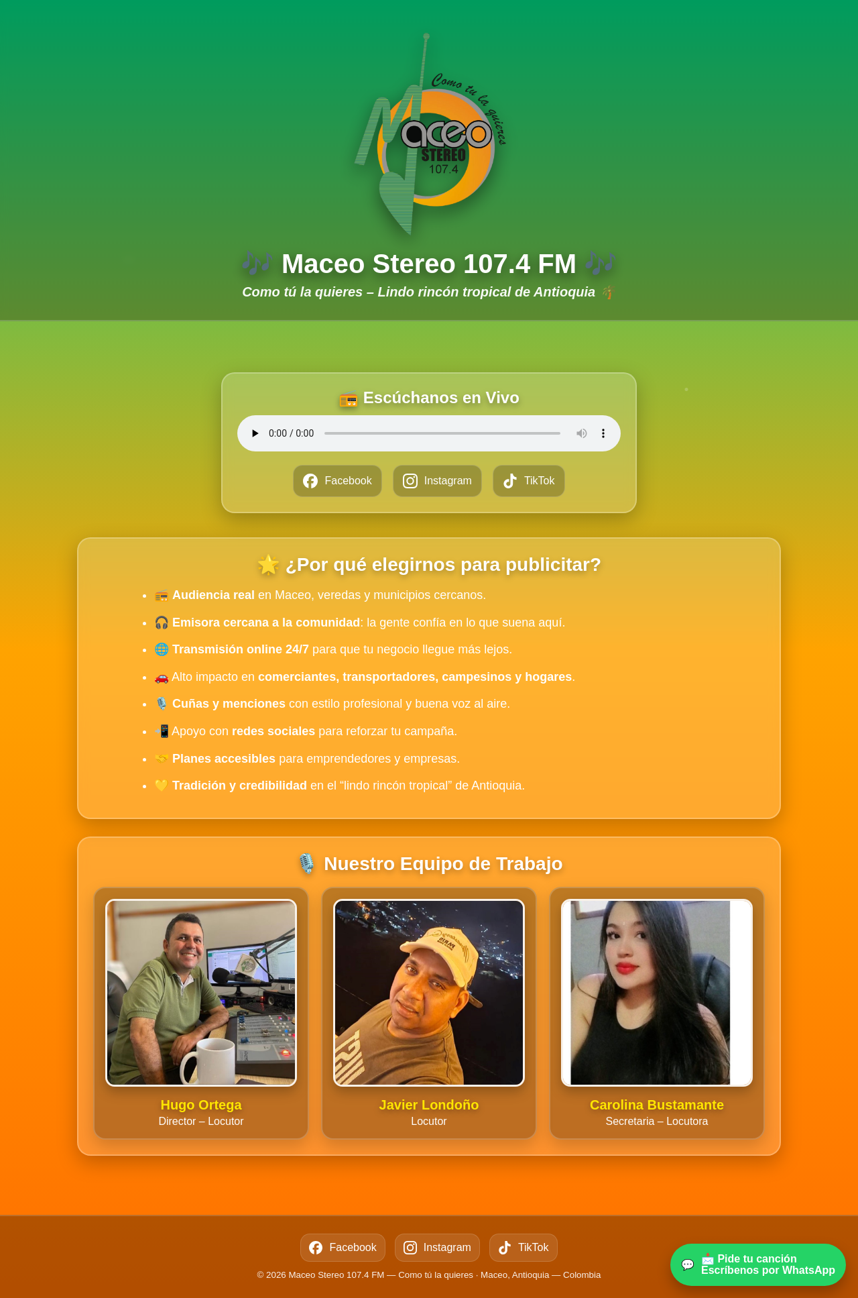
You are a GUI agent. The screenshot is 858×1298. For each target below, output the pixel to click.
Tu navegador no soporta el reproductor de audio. (429, 433)
